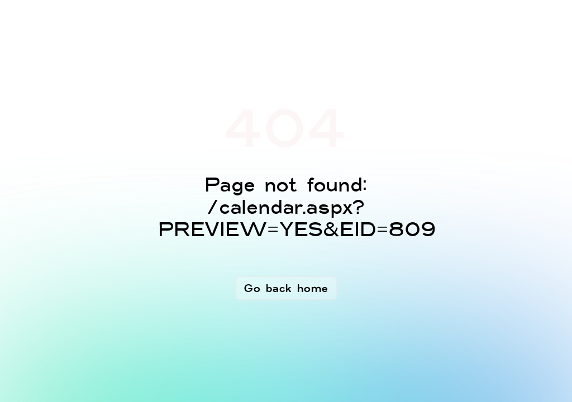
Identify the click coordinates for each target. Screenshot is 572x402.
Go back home (286, 288)
